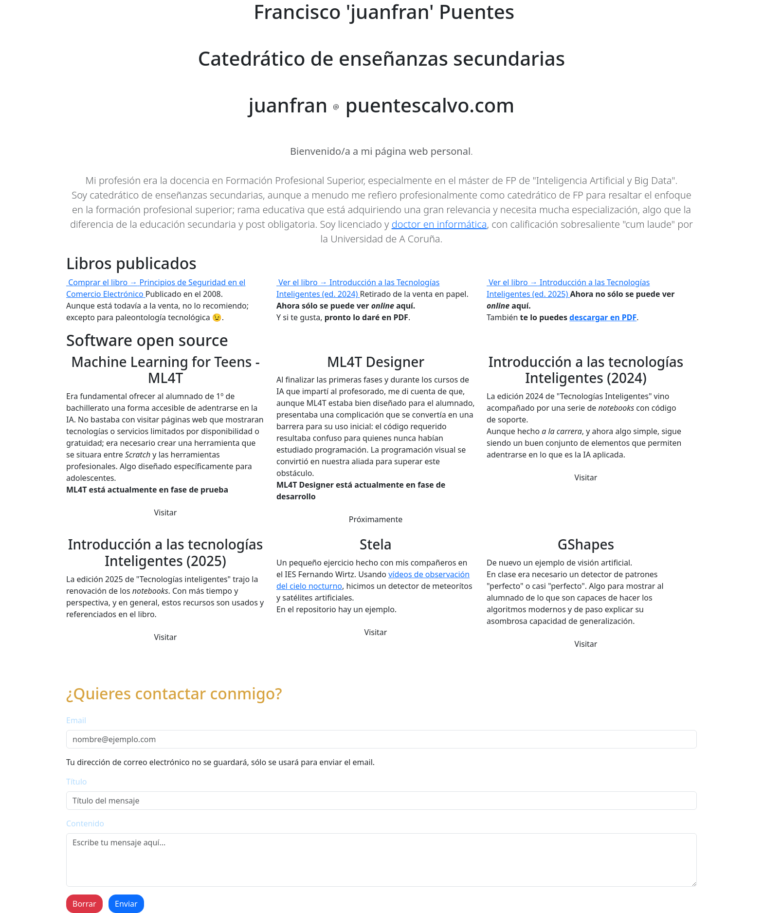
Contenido (85, 823)
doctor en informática (439, 224)
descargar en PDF (602, 317)
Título (76, 781)
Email (76, 720)
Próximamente (376, 519)
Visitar (165, 512)
